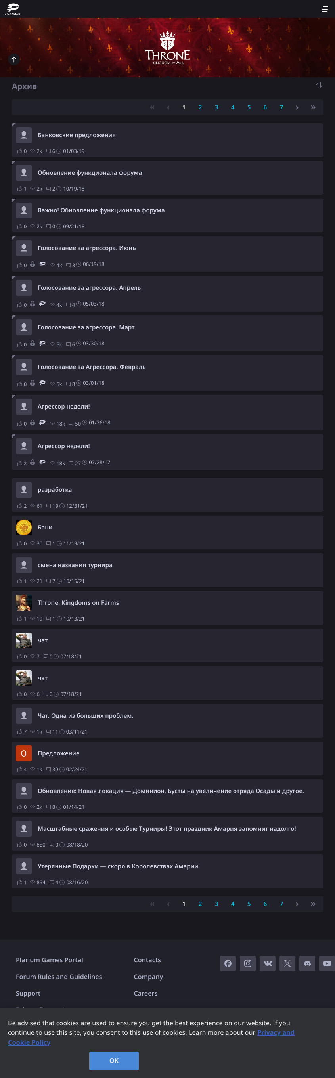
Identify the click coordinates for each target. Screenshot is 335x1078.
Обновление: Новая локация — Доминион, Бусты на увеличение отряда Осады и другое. (171, 791)
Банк (45, 527)
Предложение (59, 753)
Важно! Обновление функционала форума (101, 210)
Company (148, 976)
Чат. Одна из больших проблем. (86, 716)
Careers (146, 993)
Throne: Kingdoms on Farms (78, 603)
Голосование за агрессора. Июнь (87, 248)
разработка (55, 490)
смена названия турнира (75, 565)
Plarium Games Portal (49, 960)
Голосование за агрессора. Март (86, 327)
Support (28, 993)
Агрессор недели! (64, 407)
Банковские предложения (77, 135)
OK (114, 1060)
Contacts (147, 960)
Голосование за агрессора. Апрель (89, 288)
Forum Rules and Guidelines (59, 976)
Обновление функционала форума (90, 173)
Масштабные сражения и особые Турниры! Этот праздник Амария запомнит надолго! (167, 829)
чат (43, 640)
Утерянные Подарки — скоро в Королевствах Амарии (118, 866)
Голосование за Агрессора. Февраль (92, 367)
